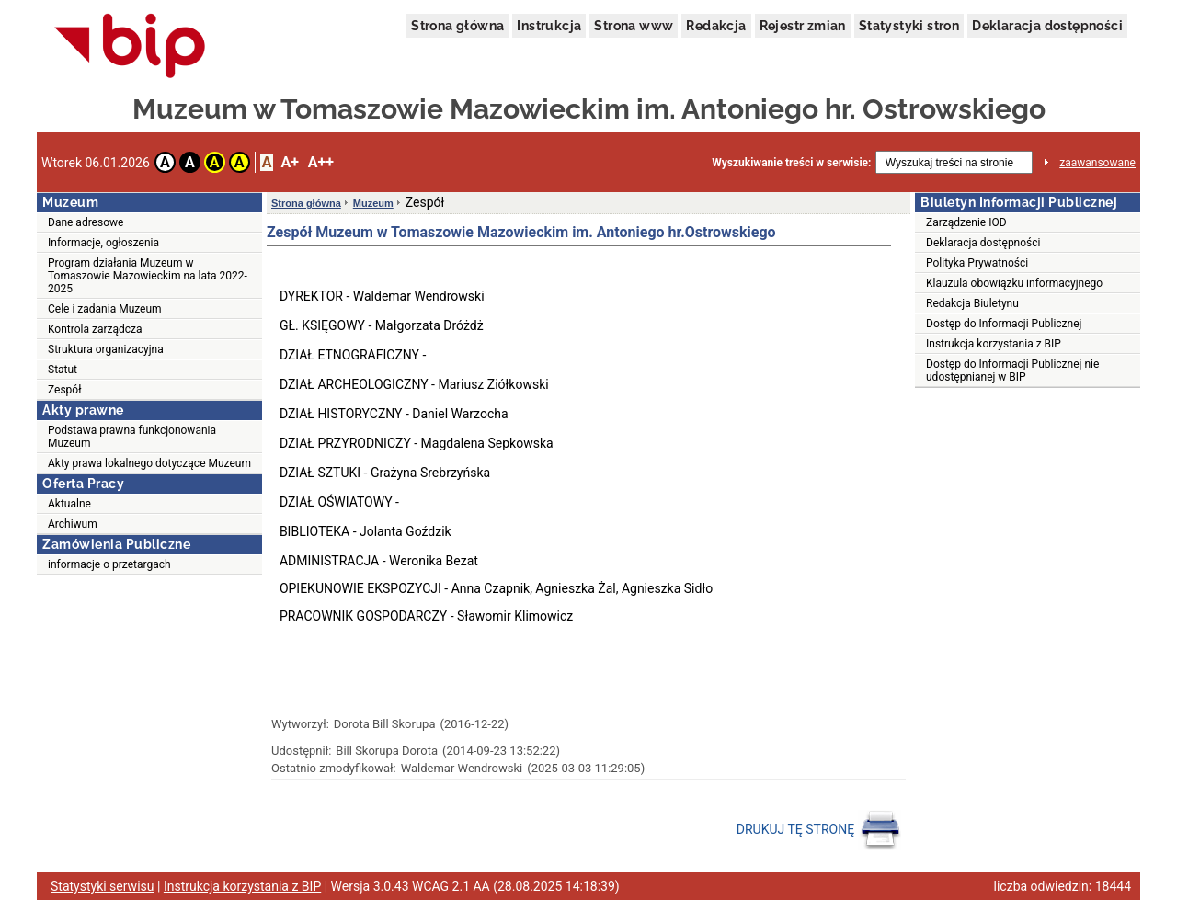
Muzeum (373, 203)
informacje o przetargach (109, 564)
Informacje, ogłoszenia (103, 242)
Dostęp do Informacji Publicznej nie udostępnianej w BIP (1012, 370)
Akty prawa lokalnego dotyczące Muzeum (149, 463)
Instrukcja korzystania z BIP (993, 343)
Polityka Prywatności (977, 262)
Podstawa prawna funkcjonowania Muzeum (132, 437)
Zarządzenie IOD (966, 222)
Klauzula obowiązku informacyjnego (1014, 283)
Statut (62, 369)
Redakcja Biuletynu (972, 303)
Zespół (64, 389)
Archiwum (72, 524)
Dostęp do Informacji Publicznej (1003, 323)
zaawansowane (1097, 162)
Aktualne (69, 503)
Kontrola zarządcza (95, 329)
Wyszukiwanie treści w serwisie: (791, 162)
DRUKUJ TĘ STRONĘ (819, 830)
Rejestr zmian (803, 25)
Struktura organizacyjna (106, 349)
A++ (321, 162)
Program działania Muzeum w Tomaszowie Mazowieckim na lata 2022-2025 (147, 275)
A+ (289, 162)
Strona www (633, 25)
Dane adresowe (85, 222)
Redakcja (716, 25)
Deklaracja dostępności (1047, 25)
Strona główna (457, 25)
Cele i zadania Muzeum (105, 308)
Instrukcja (549, 25)
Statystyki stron (909, 25)
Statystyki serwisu (102, 886)
